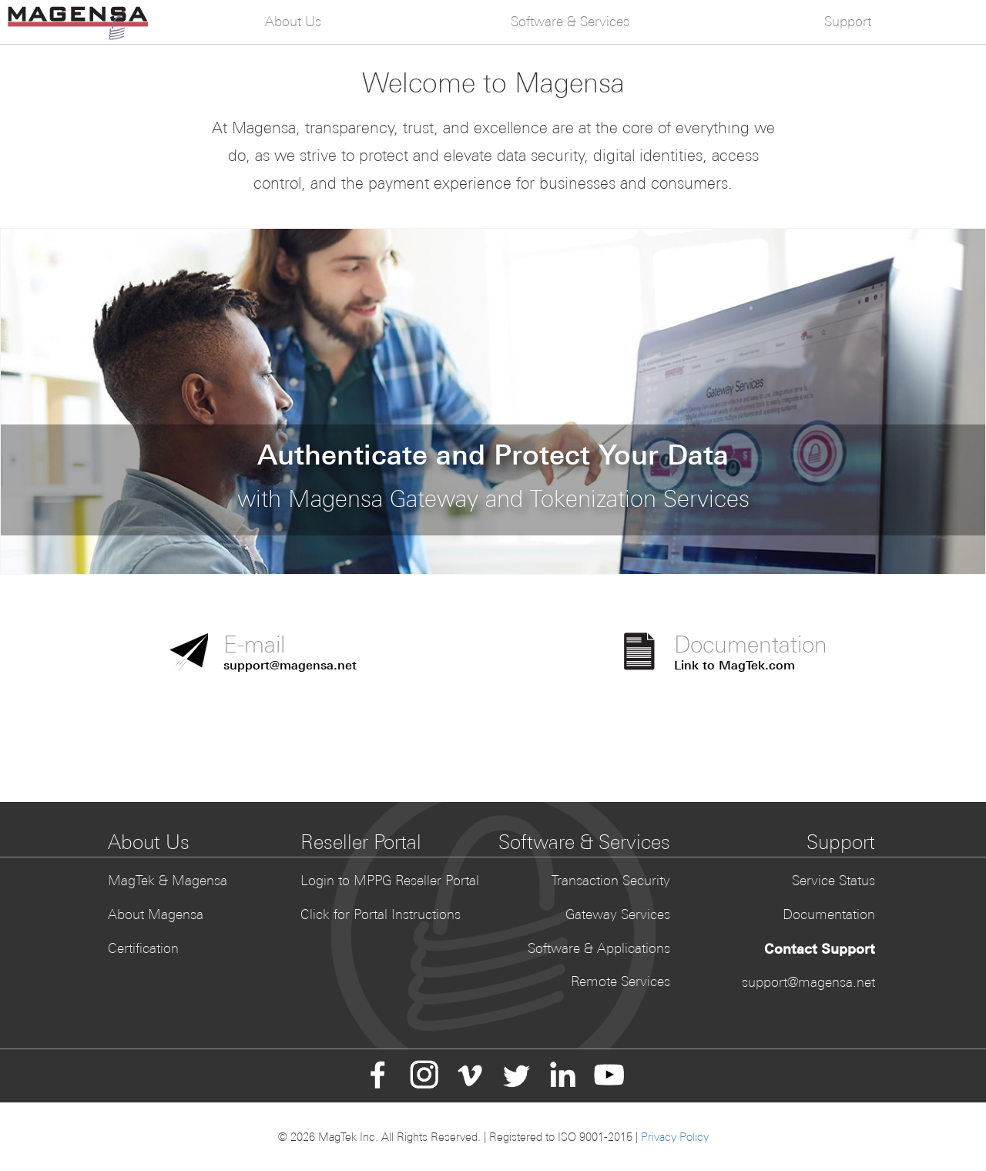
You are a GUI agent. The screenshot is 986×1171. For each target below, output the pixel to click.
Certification (143, 948)
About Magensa (155, 914)
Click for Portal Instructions (380, 914)
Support (847, 21)
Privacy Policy (675, 1136)
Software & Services (570, 21)
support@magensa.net (808, 982)
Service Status (833, 880)
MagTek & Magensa (167, 880)
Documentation (829, 914)
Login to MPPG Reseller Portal (389, 880)
